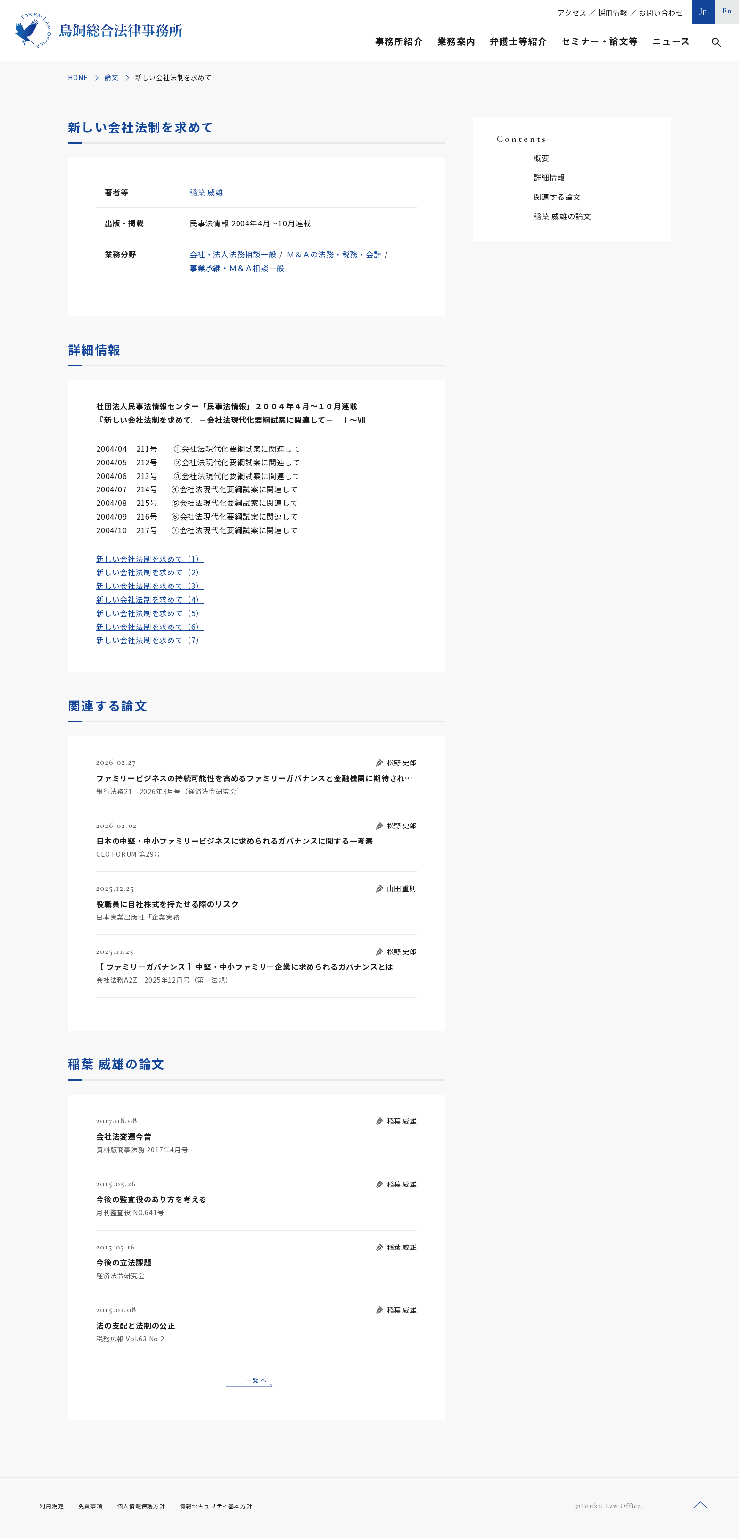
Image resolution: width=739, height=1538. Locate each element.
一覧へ (256, 1381)
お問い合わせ (661, 12)
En (727, 11)
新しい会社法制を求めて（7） (150, 639)
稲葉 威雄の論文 (562, 216)
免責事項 (96, 1509)
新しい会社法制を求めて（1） (150, 558)
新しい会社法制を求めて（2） (150, 572)
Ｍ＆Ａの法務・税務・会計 (334, 254)
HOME (78, 77)
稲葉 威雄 (206, 192)
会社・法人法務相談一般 (233, 254)
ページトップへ (700, 1509)
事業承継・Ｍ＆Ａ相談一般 (237, 267)
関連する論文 (557, 196)
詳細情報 (549, 177)
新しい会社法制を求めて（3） (150, 585)
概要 (542, 158)
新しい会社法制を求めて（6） (150, 626)
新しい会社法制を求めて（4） (150, 599)
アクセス (572, 12)
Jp (703, 11)
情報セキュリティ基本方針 (238, 1509)
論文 (112, 77)
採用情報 (613, 12)
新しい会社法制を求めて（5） (150, 613)
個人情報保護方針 (153, 1509)
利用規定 (54, 1509)
